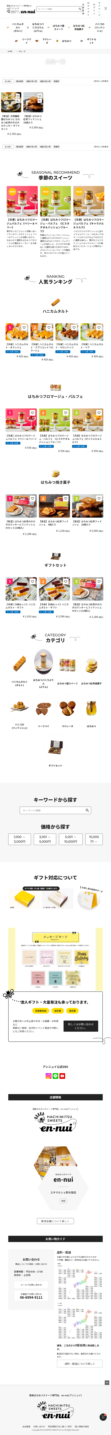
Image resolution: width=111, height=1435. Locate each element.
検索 (80, 8)
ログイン (94, 9)
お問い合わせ (39, 1426)
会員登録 (83, 9)
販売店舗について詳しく (55, 1221)
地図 (63, 1200)
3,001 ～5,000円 (45, 839)
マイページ (99, 8)
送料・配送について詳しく (80, 1363)
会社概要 (26, 1426)
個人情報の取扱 (82, 1426)
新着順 (56, 81)
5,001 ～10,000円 (70, 839)
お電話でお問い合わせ (31, 1296)
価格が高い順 (45, 81)
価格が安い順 (32, 81)
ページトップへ (107, 1382)
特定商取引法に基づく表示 (60, 1426)
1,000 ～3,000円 (20, 839)
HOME (10, 51)
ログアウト (88, 8)
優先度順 (19, 81)
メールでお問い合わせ (31, 1284)
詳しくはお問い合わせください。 (81, 1026)
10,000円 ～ (94, 839)
